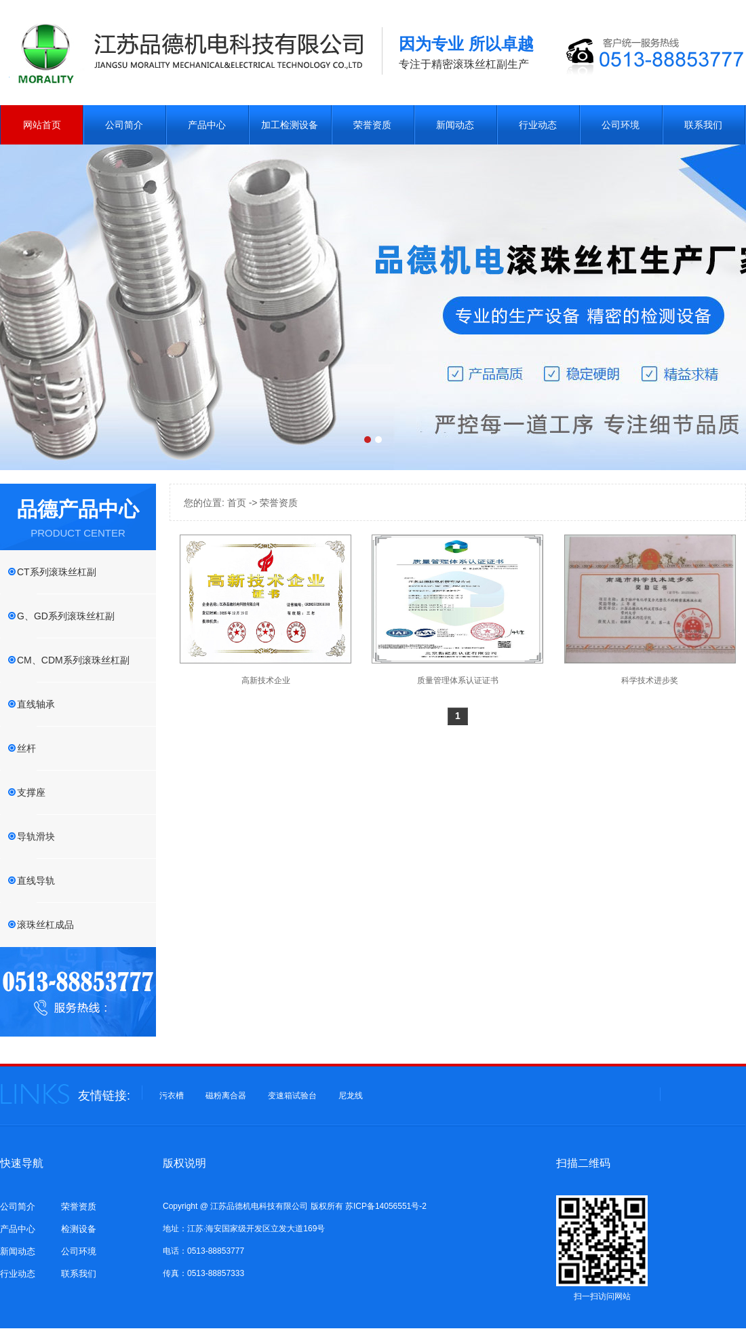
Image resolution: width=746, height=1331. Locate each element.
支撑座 (31, 792)
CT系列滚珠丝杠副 (56, 571)
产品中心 (207, 124)
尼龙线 (350, 1095)
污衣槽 (171, 1095)
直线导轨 (36, 880)
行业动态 (538, 124)
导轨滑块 (36, 836)
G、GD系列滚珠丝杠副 (66, 616)
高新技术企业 (265, 680)
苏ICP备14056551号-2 (386, 1206)
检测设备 (78, 1229)
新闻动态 (455, 124)
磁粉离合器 (225, 1095)
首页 (236, 502)
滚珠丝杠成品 (45, 924)
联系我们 (703, 124)
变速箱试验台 (292, 1095)
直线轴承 (36, 704)
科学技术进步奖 (649, 680)
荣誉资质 (372, 124)
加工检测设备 (289, 124)
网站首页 (42, 124)
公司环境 (621, 124)
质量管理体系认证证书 (457, 680)
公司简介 (124, 124)
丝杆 (26, 748)
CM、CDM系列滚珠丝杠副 (73, 660)
